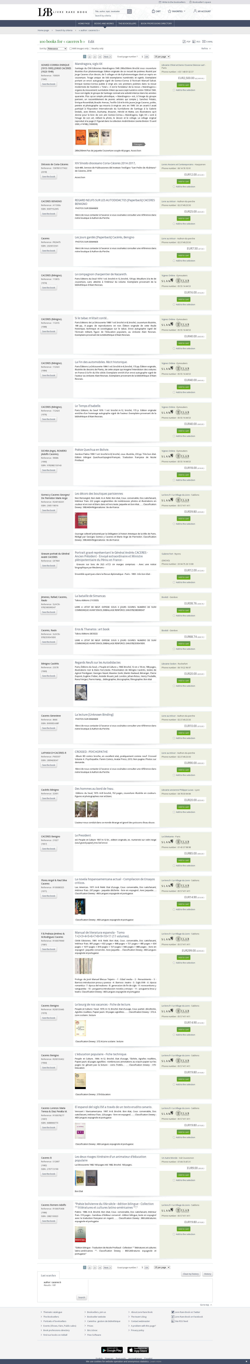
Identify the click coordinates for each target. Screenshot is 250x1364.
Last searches (48, 1275)
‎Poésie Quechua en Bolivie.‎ (92, 449)
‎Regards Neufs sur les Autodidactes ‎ (98, 662)
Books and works (104, 23)
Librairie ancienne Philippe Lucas (177, 789)
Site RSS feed (179, 1321)
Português (121, 1358)
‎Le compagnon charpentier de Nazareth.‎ (101, 274)
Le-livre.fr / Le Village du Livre (176, 494)
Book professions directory (156, 23)
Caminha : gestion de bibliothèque (103, 1321)
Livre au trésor (169, 201)
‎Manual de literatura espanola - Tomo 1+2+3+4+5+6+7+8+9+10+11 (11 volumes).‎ (102, 934)
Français (109, 1358)
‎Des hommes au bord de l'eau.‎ (94, 788)
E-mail (207, 41)
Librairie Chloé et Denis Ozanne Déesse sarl (183, 65)
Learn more (155, 1361)
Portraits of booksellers (55, 1321)
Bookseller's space (200, 2)
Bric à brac (92, 1330)
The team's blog (136, 1316)
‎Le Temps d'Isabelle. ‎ (88, 406)
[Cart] (156, 11)
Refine (207, 48)
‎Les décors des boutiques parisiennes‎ (99, 493)
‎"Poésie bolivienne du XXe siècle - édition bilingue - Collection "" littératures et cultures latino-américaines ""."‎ (114, 1205)
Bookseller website (95, 1316)
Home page (84, 23)
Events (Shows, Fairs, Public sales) (58, 1325)
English (99, 1358)
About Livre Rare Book (142, 1312)
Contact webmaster (138, 1321)
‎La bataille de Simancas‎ (90, 596)
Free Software (94, 1334)
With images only (79, 48)
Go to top (206, 1304)
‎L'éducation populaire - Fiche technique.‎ (101, 1054)
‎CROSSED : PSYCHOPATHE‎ (91, 752)
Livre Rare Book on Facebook (187, 1316)
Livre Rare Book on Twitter (185, 1312)
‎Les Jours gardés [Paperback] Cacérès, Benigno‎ (104, 237)
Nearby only (96, 48)
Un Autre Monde (169, 1157)
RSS (196, 41)
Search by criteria (103, 15)
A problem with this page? (141, 1325)
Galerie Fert (167, 553)
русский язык (135, 1358)
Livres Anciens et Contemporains (177, 164)
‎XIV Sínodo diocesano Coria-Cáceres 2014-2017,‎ (105, 163)
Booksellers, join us (95, 1312)
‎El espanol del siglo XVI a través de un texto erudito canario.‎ (113, 1107)
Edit (91, 41)
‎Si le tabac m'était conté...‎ (91, 318)
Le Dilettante (168, 836)
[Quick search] (111, 11)
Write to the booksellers (172, 2)
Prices (90, 1325)
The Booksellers (127, 23)
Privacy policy (135, 1330)
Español (148, 1358)
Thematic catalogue (51, 1312)
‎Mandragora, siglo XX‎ (88, 64)
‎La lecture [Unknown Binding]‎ (94, 714)
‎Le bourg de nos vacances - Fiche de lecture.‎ (103, 1004)
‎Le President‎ (83, 835)
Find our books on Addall (53, 1334)
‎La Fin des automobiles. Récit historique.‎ (101, 362)
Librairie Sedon (169, 663)
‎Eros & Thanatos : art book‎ (92, 629)
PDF (187, 41)
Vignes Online (168, 275)
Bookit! (165, 597)
